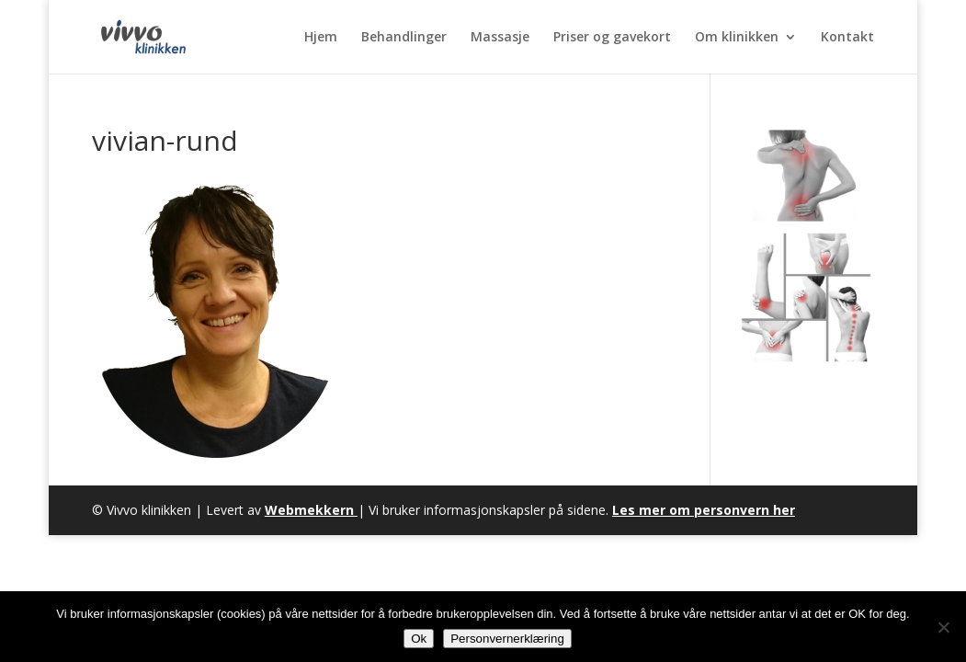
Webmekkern (311, 510)
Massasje (500, 37)
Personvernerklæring (507, 638)
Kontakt (847, 37)
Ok (418, 638)
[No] (943, 627)
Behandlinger (404, 37)
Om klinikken (736, 37)
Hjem (320, 37)
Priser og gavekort (612, 37)
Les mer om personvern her (703, 510)
